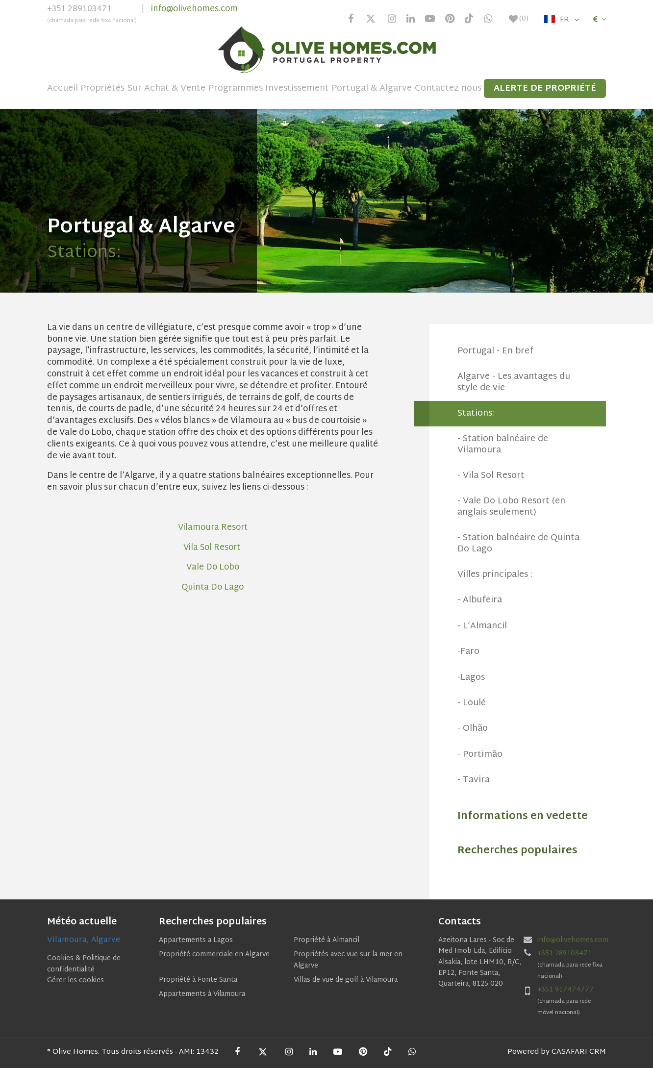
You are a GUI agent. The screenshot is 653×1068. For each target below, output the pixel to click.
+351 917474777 (565, 990)
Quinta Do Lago (212, 587)
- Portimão (479, 754)
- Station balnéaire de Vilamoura (502, 444)
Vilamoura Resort (213, 527)
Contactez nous (448, 88)
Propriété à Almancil (326, 940)
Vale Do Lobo (212, 567)
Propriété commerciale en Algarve (214, 954)
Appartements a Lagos (196, 940)
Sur (134, 88)
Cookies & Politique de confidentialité (84, 963)
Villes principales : (494, 575)
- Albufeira (479, 600)
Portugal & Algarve (371, 88)
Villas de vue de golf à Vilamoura (346, 980)
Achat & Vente (174, 88)
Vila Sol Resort (212, 547)
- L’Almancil (482, 626)
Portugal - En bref (495, 351)
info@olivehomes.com (194, 9)
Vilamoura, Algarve (83, 940)
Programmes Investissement (268, 88)
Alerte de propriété (545, 88)
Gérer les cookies (75, 980)
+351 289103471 (92, 15)
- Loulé (471, 703)
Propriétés (102, 88)
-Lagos (471, 678)
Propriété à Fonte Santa (198, 980)
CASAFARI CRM (579, 1052)
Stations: (475, 413)
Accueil (62, 88)
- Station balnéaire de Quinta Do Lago (518, 543)
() (518, 19)
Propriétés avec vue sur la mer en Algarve (348, 959)
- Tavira (473, 780)
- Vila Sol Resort (491, 476)
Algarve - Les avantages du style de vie (513, 382)
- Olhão (472, 728)
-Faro (468, 652)
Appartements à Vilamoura (202, 994)
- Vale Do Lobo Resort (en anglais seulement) (511, 506)
